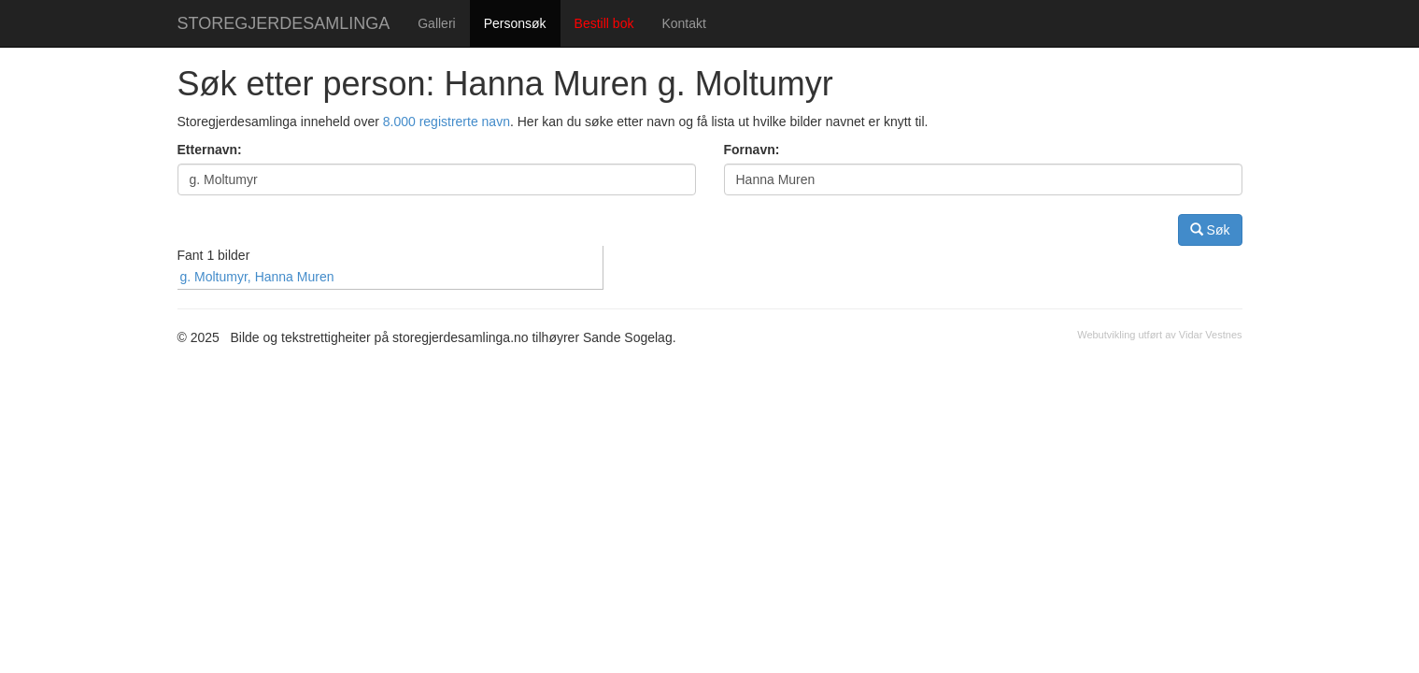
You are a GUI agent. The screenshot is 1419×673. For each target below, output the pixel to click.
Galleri (436, 23)
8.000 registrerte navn (446, 121)
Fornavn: (752, 149)
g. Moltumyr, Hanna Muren (257, 276)
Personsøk (515, 23)
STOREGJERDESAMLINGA (283, 23)
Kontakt (683, 23)
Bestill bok (604, 23)
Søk (1210, 229)
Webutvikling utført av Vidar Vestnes (1159, 334)
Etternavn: (209, 149)
